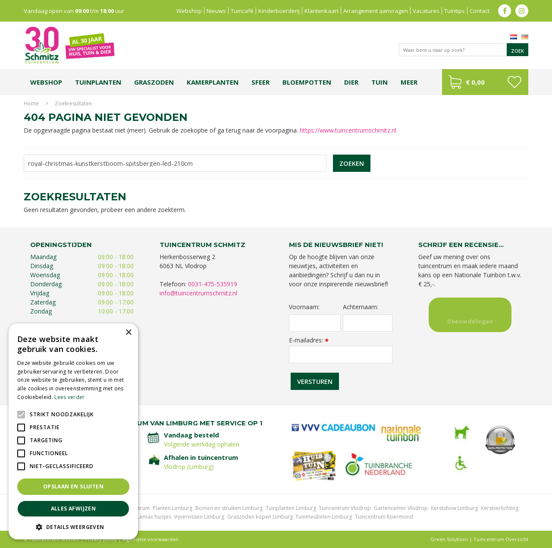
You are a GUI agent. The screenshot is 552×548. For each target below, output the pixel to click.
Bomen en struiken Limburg (229, 508)
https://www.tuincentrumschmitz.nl (348, 130)
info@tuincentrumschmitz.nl (198, 293)
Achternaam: (360, 307)
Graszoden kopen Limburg (260, 516)
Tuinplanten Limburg (291, 508)
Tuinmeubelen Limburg (323, 516)
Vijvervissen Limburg (199, 516)
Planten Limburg (172, 508)
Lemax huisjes (154, 516)
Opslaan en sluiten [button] (73, 486)
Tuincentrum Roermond (384, 516)
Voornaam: (304, 307)
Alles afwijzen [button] (73, 508)
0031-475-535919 (212, 284)
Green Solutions (449, 539)
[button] (73, 527)
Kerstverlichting (499, 508)
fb (504, 10)
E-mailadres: (309, 340)
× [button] (128, 332)
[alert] (73, 431)
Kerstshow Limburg (454, 508)
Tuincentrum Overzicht (501, 539)
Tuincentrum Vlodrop (345, 508)
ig (521, 10)
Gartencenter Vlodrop (401, 508)
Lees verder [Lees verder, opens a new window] (69, 397)
